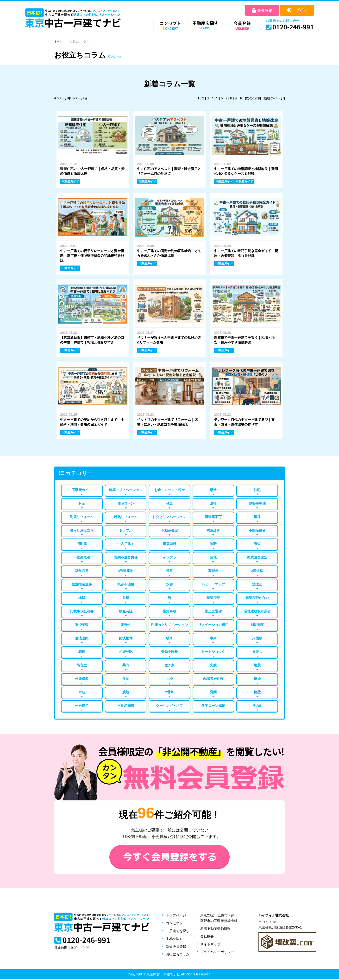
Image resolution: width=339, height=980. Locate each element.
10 (242, 98)
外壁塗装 (81, 679)
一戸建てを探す (177, 932)
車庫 (213, 638)
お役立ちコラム (177, 955)
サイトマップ (210, 945)
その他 (257, 706)
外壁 (125, 598)
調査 (257, 543)
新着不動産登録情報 (215, 929)
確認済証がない (257, 598)
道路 (169, 571)
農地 (125, 693)
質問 (213, 693)
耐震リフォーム (82, 516)
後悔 (169, 638)
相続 (81, 652)
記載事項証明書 (82, 611)
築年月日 (81, 571)
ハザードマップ (213, 584)
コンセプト (174, 924)
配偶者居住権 (213, 679)
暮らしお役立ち (82, 530)
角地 (213, 557)
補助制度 (257, 625)
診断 (213, 543)
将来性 (126, 625)
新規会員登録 (176, 947)
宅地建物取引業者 (257, 611)
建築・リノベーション (126, 489)
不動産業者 (257, 530)
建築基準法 (257, 503)
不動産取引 (81, 557)
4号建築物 (125, 571)
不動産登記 (169, 530)
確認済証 (213, 598)
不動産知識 (125, 706)
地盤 (81, 598)
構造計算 (213, 530)
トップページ (176, 916)
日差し (257, 652)
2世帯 (169, 693)
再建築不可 (213, 516)
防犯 (257, 489)
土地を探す (174, 939)
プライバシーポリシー (217, 952)
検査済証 (125, 611)
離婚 (257, 679)
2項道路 (257, 571)
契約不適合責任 (126, 557)
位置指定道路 (82, 584)
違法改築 (81, 638)
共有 (125, 666)
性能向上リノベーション (169, 625)
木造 (81, 693)
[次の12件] (253, 98)
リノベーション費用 (213, 625)
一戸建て (81, 706)
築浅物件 (125, 638)
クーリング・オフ (169, 706)
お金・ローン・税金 (169, 489)
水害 (169, 584)
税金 (169, 503)
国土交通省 (213, 611)
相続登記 (125, 652)
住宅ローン (125, 503)
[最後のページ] (274, 98)
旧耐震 (82, 543)
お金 (81, 503)
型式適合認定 (257, 557)
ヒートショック (213, 652)
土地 (169, 679)
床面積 (257, 638)
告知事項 (169, 611)
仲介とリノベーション (169, 516)
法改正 (257, 584)
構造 (213, 489)
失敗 (213, 666)
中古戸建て (125, 543)
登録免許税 (169, 652)
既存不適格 (125, 584)
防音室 (82, 666)
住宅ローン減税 (213, 706)
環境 (257, 516)
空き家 (169, 666)
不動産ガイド (82, 489)
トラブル (125, 530)
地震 (257, 666)
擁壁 (257, 693)
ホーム (58, 41)
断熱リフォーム (126, 516)
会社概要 (207, 937)
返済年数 (81, 625)
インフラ (169, 557)
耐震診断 (169, 543)
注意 (125, 679)
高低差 (213, 571)
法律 (213, 503)
